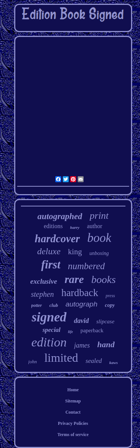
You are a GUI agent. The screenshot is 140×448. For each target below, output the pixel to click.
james (82, 345)
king (75, 251)
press (110, 295)
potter (36, 305)
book (99, 238)
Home (73, 389)
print (99, 215)
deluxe (48, 251)
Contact (73, 412)
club (53, 305)
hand (105, 344)
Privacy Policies (73, 423)
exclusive (43, 281)
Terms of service (73, 434)
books (103, 279)
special (51, 329)
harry (75, 227)
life (70, 332)
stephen (42, 294)
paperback (91, 330)
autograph (81, 304)
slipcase (105, 321)
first (50, 264)
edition (48, 342)
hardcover (57, 239)
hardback (79, 292)
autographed (59, 216)
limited (61, 357)
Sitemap (73, 401)
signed (49, 317)
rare (74, 279)
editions (53, 226)
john (32, 361)
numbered (86, 266)
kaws (113, 362)
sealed (93, 360)
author (94, 226)
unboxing (99, 253)
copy (110, 305)
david (81, 320)
